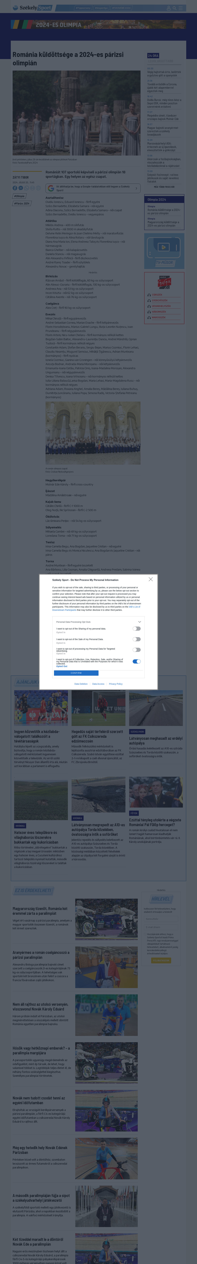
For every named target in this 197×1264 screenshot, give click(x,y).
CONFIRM (76, 673)
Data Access (98, 684)
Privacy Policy (116, 684)
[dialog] (98, 632)
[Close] (152, 580)
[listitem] (98, 621)
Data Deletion (81, 684)
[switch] (137, 629)
